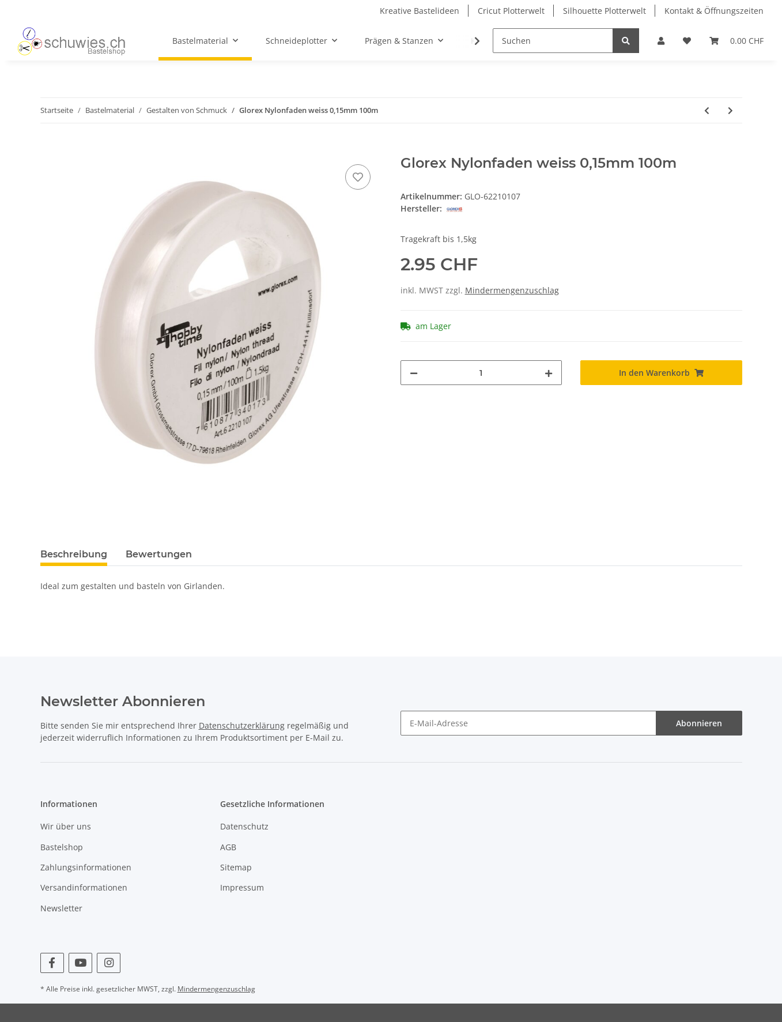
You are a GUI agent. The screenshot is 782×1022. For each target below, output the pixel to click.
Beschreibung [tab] (73, 554)
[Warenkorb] (736, 41)
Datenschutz (244, 826)
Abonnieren (699, 723)
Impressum (242, 887)
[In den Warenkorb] (49, 148)
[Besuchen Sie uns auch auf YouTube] (80, 963)
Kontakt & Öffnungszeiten (714, 10)
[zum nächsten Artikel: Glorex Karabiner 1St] (730, 110)
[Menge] (481, 372)
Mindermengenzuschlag (512, 290)
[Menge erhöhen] (548, 372)
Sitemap (236, 867)
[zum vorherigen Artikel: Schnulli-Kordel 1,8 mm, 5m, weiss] (707, 110)
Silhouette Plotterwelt (604, 10)
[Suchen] (553, 40)
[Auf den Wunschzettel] (358, 177)
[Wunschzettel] (687, 41)
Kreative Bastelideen (419, 10)
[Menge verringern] (413, 372)
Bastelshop (61, 847)
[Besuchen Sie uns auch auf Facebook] (52, 963)
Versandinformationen (83, 887)
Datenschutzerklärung (242, 725)
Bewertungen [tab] (159, 554)
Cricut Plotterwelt (511, 10)
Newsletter (61, 908)
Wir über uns (65, 826)
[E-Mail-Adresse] (528, 723)
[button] (661, 41)
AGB (228, 847)
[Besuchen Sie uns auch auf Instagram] (108, 963)
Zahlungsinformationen (85, 867)
